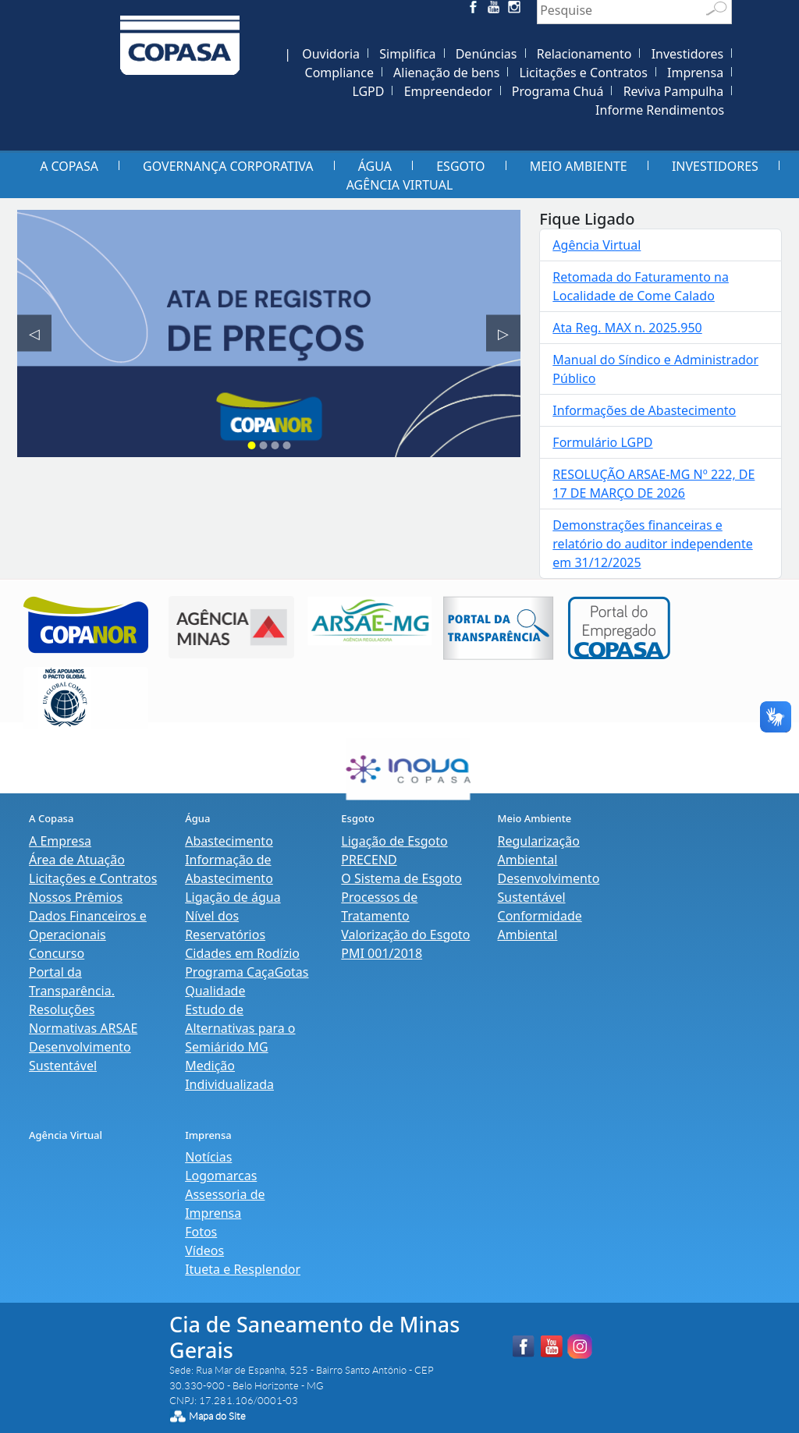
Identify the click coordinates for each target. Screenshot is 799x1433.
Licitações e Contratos (584, 72)
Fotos (201, 1231)
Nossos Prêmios (76, 897)
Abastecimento (229, 841)
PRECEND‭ (368, 859)
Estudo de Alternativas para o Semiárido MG (240, 1028)
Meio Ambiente (578, 166)
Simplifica (407, 53)
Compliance (339, 72)
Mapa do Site (217, 1416)
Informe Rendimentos (659, 110)
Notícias (208, 1156)
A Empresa (60, 841)
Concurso (56, 953)
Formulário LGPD (602, 442)
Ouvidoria (331, 53)
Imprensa (695, 72)
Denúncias (486, 53)
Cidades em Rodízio (242, 953)
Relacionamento (584, 53)
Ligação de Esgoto (394, 841)
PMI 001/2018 (381, 953)
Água (375, 166)
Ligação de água (233, 897)
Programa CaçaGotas (246, 972)
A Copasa (69, 166)
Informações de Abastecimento (644, 410)
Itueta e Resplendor (242, 1269)
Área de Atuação (77, 859)
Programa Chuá (558, 91)
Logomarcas (221, 1175)
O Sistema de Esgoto (401, 878)
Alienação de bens (446, 72)
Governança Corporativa (228, 166)
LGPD (368, 91)
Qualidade (215, 990)
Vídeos (204, 1250)
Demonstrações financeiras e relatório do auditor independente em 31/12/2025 (652, 543)
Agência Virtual (399, 184)
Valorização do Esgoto (405, 934)
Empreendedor (448, 91)
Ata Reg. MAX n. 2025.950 (626, 327)
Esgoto (460, 166)
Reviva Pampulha (673, 91)
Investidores (688, 53)
